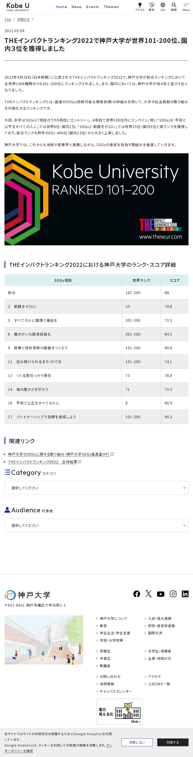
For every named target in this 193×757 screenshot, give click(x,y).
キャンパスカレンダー (117, 693)
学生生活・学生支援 (116, 634)
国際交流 (156, 634)
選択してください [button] (25, 487)
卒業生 (105, 659)
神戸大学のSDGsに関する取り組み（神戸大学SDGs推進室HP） (59, 454)
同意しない (137, 742)
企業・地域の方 (160, 659)
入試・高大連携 (160, 618)
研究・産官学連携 (162, 626)
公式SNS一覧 (159, 686)
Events (92, 6)
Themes (111, 6)
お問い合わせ (111, 678)
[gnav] (186, 6)
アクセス (155, 678)
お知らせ (23, 19)
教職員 (105, 667)
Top (7, 19)
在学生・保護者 (160, 652)
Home (61, 6)
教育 (104, 626)
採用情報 (107, 686)
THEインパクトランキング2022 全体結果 (42, 461)
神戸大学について (115, 618)
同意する (173, 742)
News (77, 6)
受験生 (105, 652)
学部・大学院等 (112, 641)
